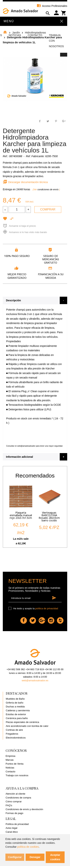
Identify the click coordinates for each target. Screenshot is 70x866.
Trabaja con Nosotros (56, 41)
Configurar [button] (15, 857)
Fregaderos (12, 733)
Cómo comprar (14, 801)
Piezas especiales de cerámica (22, 722)
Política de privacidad (17, 824)
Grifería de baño (14, 702)
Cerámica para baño (17, 718)
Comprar (47, 209)
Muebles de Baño (15, 698)
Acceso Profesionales (52, 5)
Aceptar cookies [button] (55, 857)
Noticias (15, 35)
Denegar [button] (35, 857)
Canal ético (12, 831)
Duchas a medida (15, 706)
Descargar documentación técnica (25, 182)
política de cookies (28, 846)
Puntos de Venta (14, 763)
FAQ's (9, 805)
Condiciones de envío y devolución (24, 809)
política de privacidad (46, 608)
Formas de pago (14, 813)
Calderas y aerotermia (18, 710)
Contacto (35, 35)
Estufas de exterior (16, 714)
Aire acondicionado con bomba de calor (27, 726)
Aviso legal (11, 828)
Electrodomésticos (16, 737)
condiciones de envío (48, 189)
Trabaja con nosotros (17, 775)
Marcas (10, 759)
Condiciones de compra (18, 797)
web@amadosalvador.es (35, 680)
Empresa (10, 756)
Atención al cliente (15, 793)
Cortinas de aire (14, 729)
